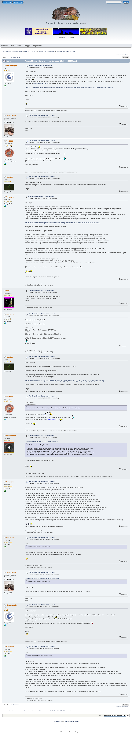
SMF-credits (58, 727)
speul (8, 291)
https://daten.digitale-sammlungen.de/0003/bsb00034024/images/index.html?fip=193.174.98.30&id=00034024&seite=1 (62, 223)
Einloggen (7, 2)
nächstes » (126, 54)
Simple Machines (74, 727)
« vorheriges (119, 54)
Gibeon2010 (11, 115)
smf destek (69, 729)
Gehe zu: (101, 715)
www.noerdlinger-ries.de (40, 83)
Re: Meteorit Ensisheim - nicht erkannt (42, 115)
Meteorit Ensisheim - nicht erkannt (40, 65)
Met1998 (9, 141)
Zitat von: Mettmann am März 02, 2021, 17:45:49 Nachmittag (42, 441)
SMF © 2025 (66, 727)
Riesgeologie (11, 65)
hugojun (9, 177)
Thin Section (11, 436)
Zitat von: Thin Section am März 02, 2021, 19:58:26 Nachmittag (42, 578)
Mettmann (10, 197)
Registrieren (18, 2)
